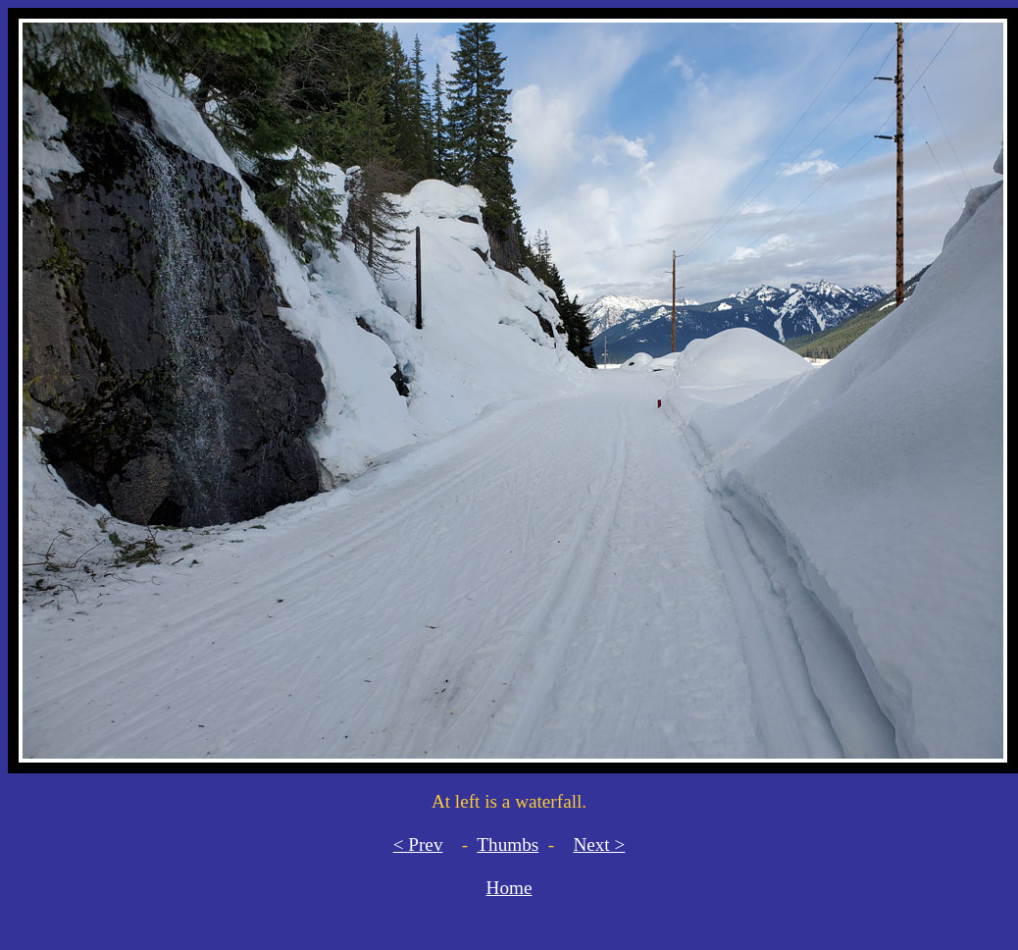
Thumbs (507, 844)
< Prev (418, 844)
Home (509, 887)
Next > (599, 844)
